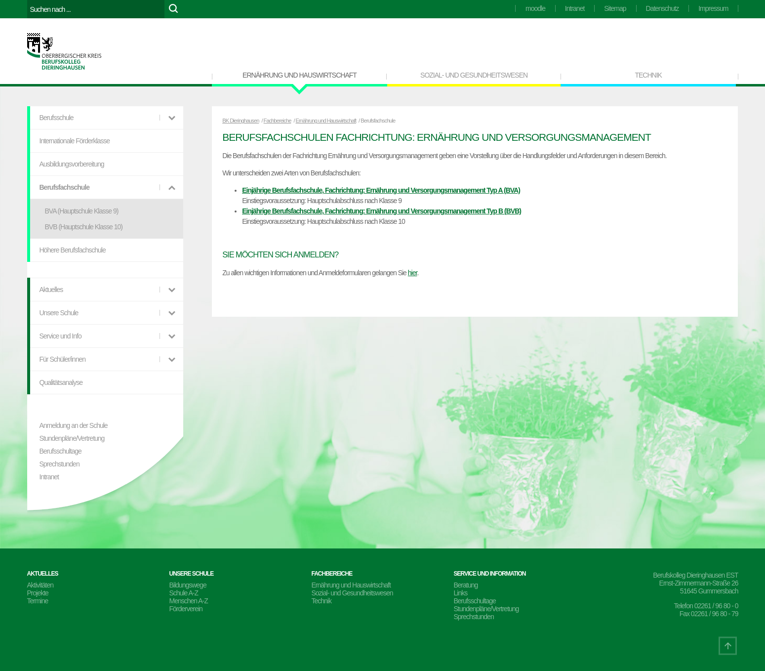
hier (412, 273)
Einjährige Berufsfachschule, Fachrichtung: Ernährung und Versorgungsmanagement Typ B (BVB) (381, 211)
